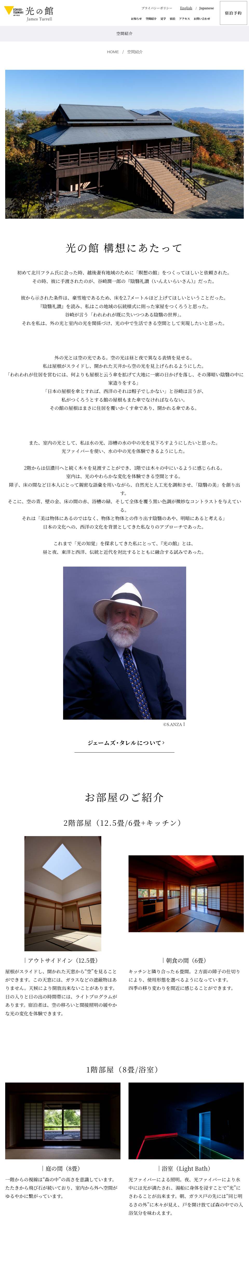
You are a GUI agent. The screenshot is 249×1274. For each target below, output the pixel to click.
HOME (113, 52)
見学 (163, 18)
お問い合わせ (202, 18)
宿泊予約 (233, 13)
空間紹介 (151, 18)
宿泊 (172, 18)
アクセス (184, 18)
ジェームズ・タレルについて (124, 743)
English (186, 7)
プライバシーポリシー (157, 8)
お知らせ (136, 18)
